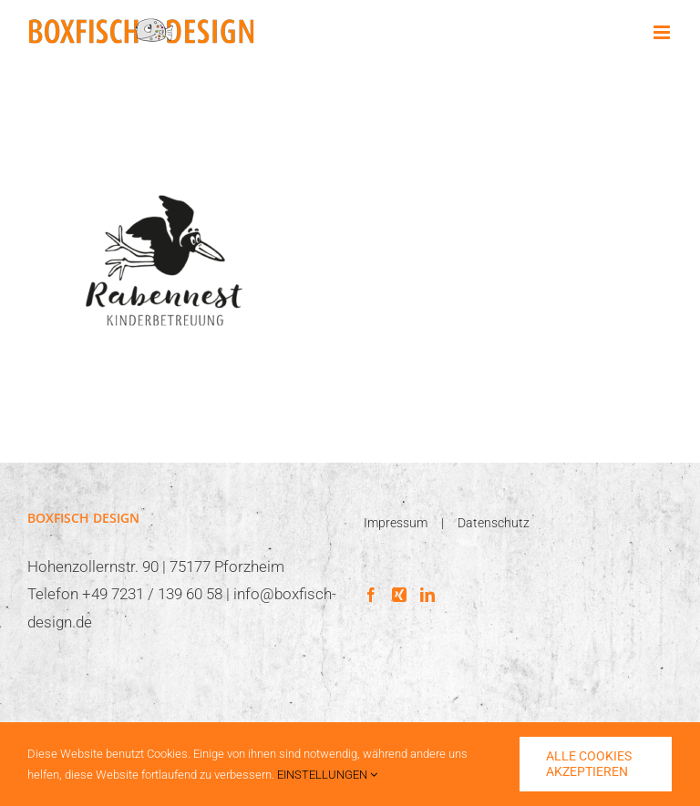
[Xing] (399, 594)
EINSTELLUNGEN (327, 774)
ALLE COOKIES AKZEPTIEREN (589, 764)
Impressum (395, 522)
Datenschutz (494, 522)
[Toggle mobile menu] (663, 32)
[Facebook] (371, 594)
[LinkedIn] (427, 594)
